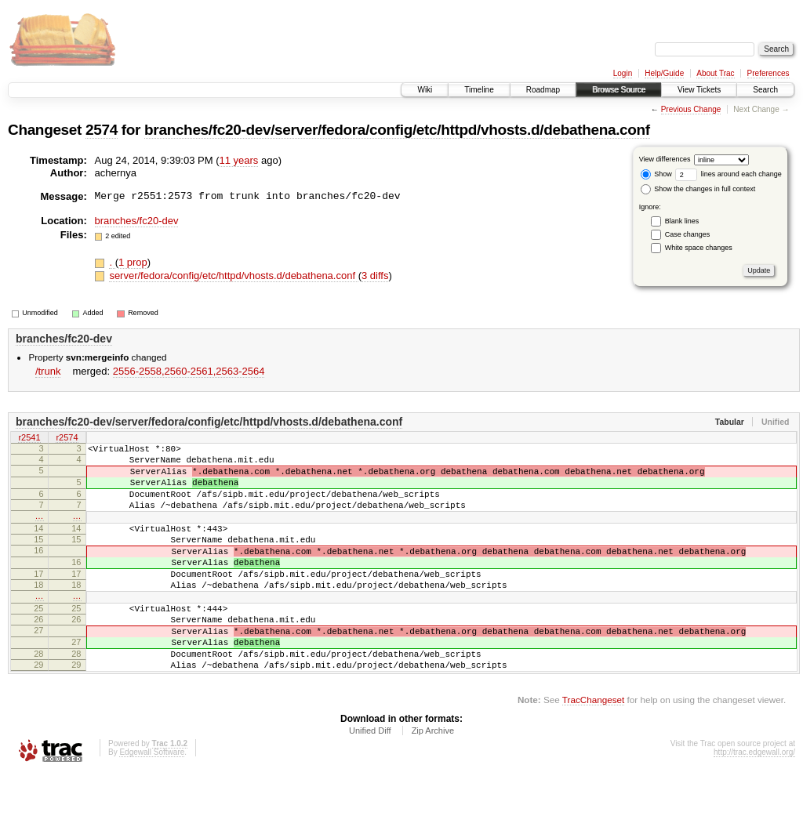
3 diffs (375, 275)
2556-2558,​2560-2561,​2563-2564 (189, 371)
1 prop (132, 262)
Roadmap (543, 89)
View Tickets (699, 89)
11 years (239, 160)
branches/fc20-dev (137, 221)
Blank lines (682, 221)
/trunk (48, 371)
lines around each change (728, 174)
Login (622, 73)
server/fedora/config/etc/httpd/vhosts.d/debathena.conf (233, 275)
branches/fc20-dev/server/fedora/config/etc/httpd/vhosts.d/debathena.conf (397, 129)
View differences (665, 159)
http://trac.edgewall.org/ (754, 801)
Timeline (478, 89)
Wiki (424, 89)
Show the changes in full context (698, 189)
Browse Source (618, 89)
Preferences (768, 73)
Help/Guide (664, 73)
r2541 (29, 438)
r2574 (67, 438)
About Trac (715, 73)
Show (656, 174)
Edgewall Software (151, 801)
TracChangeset (593, 749)
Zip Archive (433, 780)
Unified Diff (370, 780)
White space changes (698, 248)
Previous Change (691, 109)
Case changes (687, 234)
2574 (101, 129)
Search (765, 89)
